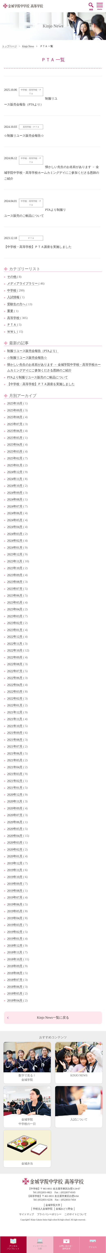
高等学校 (13, 318)
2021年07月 (15, 746)
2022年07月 (15, 671)
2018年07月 (15, 979)
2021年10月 (15, 726)
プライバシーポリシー (49, 1214)
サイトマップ (26, 1214)
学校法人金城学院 (42, 1208)
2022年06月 (15, 677)
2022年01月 (15, 705)
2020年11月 (15, 801)
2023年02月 (15, 623)
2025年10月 (15, 403)
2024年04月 (15, 526)
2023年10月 (15, 568)
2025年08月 (15, 417)
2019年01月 (15, 938)
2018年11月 (15, 952)
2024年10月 (15, 485)
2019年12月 (15, 863)
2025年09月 (15, 410)
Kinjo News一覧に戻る (53, 1017)
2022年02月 (15, 698)
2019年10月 (15, 877)
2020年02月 (15, 849)
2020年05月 (15, 828)
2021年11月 (15, 719)
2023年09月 (15, 575)
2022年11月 (15, 643)
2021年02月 (15, 780)
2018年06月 (15, 986)
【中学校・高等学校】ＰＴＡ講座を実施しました (41, 384)
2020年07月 (15, 815)
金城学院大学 (53, 1205)
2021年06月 (15, 753)
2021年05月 (15, 760)
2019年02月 (15, 931)
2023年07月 (15, 588)
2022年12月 (15, 636)
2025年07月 (15, 424)
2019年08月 (15, 890)
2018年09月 (15, 966)
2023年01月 (15, 630)
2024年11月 (15, 479)
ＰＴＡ (12, 324)
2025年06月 (15, 430)
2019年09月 (15, 883)
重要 (10, 311)
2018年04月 (15, 1000)
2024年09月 (15, 492)
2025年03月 (15, 451)
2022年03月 (15, 691)
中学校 (12, 290)
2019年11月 (15, 870)
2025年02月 (15, 458)
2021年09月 (15, 732)
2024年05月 (15, 520)
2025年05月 (15, 437)
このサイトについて (76, 1214)
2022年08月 (15, 664)
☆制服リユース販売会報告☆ (27, 357)
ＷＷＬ (12, 331)
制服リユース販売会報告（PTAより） (33, 351)
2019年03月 (15, 924)
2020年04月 (15, 835)
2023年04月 (15, 609)
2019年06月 (15, 904)
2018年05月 (15, 993)
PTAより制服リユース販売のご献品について (37, 377)
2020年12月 (15, 794)
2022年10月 (15, 650)
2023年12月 (15, 554)
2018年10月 (15, 959)
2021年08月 (15, 739)
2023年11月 (15, 561)
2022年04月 (15, 684)
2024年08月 (15, 499)
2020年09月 (15, 808)
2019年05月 (15, 911)
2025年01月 (15, 465)
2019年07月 (15, 897)
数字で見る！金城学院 (27, 1061)
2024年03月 (15, 533)
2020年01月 (15, 856)
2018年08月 (15, 973)
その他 (12, 276)
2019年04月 (15, 918)
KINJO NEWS (79, 1059)
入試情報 (13, 297)
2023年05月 (15, 602)
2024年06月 (15, 513)
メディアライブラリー (23, 283)
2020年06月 (15, 822)
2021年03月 (15, 774)
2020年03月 (15, 842)
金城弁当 (27, 1147)
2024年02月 (15, 540)
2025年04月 (15, 444)
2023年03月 (15, 616)
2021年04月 (15, 767)
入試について (79, 1103)
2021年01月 (15, 787)
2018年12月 (15, 945)
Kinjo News (28, 46)
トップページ (9, 46)
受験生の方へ (16, 304)
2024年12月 (15, 472)
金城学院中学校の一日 (27, 1105)
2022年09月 (15, 657)
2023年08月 (15, 581)
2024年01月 (15, 547)
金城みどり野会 (64, 1208)
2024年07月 (15, 506)
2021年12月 (15, 712)
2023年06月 (15, 595)
